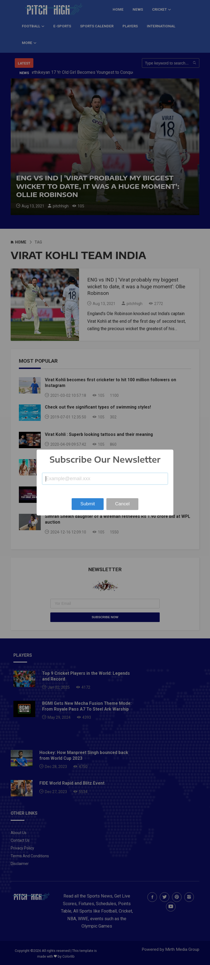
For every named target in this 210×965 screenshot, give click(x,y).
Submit (87, 503)
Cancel (122, 503)
